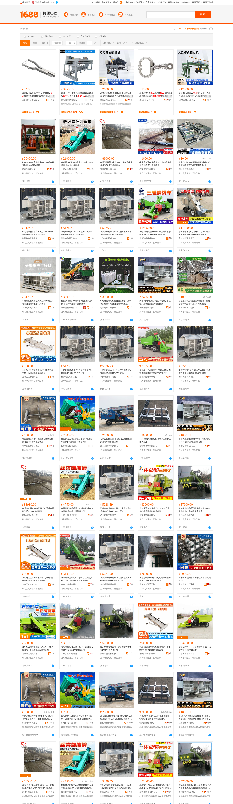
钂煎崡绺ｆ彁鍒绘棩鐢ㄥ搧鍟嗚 (187, 723)
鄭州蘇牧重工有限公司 (187, 307)
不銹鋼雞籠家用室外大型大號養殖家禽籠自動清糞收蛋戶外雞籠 (37, 233)
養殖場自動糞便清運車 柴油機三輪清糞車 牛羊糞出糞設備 (77, 163)
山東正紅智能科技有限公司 (31, 377)
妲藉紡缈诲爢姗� (108, 104)
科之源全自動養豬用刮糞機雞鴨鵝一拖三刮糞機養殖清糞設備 (155, 579)
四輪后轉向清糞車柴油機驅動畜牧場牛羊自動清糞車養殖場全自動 (76, 440)
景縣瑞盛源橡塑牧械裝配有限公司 (31, 169)
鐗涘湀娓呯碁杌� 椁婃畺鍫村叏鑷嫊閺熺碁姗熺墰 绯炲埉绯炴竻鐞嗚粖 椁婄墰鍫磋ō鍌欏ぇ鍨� (77, 787)
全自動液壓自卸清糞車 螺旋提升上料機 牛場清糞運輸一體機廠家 (77, 302)
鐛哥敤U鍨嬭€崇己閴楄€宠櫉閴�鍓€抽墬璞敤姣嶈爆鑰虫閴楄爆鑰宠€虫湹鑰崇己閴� (38, 95)
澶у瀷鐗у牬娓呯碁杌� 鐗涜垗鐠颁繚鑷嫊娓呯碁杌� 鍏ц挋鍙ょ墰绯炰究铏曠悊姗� (116, 717)
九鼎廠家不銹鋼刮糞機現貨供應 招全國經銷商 (155, 440)
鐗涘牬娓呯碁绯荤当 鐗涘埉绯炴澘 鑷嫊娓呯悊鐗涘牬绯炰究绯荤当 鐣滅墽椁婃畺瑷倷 (38, 787)
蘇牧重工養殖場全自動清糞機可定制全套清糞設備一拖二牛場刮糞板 (194, 302)
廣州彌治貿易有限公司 (187, 377)
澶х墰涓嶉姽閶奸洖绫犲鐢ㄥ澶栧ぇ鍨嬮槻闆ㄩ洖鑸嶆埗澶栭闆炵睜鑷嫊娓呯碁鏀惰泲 (194, 717)
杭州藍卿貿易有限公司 (31, 238)
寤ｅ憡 (52, 96)
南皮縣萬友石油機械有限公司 (31, 446)
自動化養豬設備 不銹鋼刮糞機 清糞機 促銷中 (195, 579)
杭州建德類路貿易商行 (70, 377)
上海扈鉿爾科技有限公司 (109, 238)
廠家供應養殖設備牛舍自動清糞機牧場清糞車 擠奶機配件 (115, 648)
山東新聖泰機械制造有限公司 (148, 515)
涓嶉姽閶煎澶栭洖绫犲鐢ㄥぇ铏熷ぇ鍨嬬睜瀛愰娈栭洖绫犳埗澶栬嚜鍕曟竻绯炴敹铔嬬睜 (116, 787)
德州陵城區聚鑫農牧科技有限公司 (148, 653)
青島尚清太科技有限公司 (109, 169)
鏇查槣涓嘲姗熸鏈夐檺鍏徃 (70, 792)
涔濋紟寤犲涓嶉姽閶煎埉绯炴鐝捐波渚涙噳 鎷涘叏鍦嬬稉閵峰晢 (154, 717)
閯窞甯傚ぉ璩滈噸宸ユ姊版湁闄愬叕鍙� (109, 100)
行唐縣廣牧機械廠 (69, 446)
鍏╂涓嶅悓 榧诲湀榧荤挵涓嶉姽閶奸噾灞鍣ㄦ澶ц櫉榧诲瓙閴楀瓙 (155, 95)
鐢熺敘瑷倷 (66, 104)
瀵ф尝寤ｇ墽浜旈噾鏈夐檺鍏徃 (31, 100)
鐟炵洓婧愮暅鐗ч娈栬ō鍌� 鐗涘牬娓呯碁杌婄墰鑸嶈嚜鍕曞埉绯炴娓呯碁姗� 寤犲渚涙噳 (195, 787)
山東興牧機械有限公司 (31, 653)
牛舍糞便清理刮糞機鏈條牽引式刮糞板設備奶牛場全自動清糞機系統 (115, 302)
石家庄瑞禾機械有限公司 (148, 169)
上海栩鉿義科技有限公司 (31, 307)
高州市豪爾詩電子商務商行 (187, 238)
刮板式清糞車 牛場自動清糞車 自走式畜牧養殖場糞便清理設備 (155, 509)
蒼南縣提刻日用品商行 (187, 446)
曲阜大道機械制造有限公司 (148, 377)
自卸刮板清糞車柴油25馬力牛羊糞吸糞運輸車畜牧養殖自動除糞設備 (37, 648)
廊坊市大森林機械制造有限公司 (187, 169)
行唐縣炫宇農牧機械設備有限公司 (109, 307)
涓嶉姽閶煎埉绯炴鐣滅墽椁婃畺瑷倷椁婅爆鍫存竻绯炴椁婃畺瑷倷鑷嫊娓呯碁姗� (37, 717)
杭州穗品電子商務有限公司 (109, 377)
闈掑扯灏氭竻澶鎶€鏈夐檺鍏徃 (31, 792)
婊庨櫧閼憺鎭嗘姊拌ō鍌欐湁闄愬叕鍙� (70, 100)
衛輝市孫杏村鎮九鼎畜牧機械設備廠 (148, 446)
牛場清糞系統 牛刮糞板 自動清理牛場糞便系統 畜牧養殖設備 (116, 163)
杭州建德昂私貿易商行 (148, 307)
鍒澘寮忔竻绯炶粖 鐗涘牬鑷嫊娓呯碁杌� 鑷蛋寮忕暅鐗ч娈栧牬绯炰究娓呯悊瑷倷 (155, 787)
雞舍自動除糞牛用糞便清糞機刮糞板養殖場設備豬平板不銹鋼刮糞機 (194, 163)
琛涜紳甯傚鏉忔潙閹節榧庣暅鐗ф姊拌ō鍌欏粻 (148, 723)
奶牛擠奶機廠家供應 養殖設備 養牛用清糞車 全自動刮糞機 (38, 163)
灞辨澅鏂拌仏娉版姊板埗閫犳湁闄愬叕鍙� (148, 792)
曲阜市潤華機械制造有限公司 (70, 169)
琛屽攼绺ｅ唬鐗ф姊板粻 (70, 723)
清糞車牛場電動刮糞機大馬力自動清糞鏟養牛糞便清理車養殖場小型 (194, 233)
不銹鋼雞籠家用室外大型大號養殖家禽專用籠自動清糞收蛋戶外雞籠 (194, 371)
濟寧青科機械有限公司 (70, 307)
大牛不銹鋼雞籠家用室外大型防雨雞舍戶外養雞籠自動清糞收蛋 (155, 302)
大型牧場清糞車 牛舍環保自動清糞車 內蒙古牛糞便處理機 (116, 440)
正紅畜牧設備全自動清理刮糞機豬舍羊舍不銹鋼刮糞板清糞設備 (37, 371)
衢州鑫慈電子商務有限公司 (70, 238)
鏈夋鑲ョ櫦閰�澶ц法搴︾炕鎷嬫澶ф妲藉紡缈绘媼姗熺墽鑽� (194, 94)
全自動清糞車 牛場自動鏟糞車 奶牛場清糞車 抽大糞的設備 (195, 648)
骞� (51, 100)
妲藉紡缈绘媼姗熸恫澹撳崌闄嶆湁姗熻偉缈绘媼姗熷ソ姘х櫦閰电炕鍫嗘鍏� (115, 95)
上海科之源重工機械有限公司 (148, 584)
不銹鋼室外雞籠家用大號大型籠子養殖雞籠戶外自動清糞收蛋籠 (115, 509)
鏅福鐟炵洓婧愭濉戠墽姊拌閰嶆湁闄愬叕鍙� (187, 792)
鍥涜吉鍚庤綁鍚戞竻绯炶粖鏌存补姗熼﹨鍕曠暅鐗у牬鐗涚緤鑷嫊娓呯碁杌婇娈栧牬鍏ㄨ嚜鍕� (76, 717)
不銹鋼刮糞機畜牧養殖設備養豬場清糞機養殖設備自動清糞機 (37, 440)
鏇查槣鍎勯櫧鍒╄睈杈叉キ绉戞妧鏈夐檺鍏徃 (109, 723)
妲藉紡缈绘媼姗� (124, 104)
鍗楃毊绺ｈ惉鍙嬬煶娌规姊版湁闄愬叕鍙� (31, 723)
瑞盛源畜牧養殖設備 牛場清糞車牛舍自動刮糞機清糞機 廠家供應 (194, 509)
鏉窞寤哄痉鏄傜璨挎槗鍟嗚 (109, 792)
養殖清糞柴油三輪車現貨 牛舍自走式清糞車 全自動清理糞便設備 (77, 648)
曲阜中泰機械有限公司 (70, 515)
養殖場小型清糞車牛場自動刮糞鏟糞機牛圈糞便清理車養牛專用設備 (155, 371)
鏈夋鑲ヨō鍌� (79, 104)
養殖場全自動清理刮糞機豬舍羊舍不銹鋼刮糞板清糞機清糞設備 (155, 648)
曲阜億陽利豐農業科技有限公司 (109, 446)
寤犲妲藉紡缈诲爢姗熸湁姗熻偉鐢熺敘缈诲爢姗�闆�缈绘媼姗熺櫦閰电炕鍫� (77, 95)
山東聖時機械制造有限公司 (148, 238)
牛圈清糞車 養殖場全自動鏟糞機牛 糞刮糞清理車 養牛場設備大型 (77, 509)
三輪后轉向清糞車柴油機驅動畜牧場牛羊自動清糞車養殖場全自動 (155, 233)
